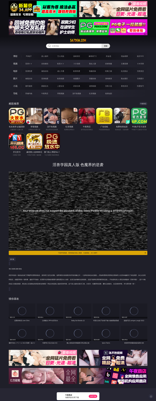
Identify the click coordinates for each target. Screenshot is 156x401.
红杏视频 (92, 93)
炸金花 (108, 56)
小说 (15, 86)
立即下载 (93, 396)
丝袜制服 (108, 63)
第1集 (12, 259)
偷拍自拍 (44, 71)
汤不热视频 (76, 93)
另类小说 (108, 86)
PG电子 (29, 56)
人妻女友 (60, 86)
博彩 (15, 56)
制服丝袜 (92, 71)
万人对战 (60, 56)
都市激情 (28, 86)
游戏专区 (76, 56)
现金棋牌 (124, 56)
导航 (15, 93)
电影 (15, 71)
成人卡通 (60, 71)
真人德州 (44, 56)
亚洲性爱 (28, 71)
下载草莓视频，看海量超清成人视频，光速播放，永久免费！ (102, 253)
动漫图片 (76, 78)
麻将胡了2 (93, 56)
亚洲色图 (44, 78)
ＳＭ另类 (140, 63)
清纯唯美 (108, 78)
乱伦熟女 (124, 71)
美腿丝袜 (92, 78)
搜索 (105, 46)
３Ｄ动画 (76, 63)
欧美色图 (60, 78)
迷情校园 (92, 86)
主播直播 (124, 63)
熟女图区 (124, 78)
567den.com (78, 40)
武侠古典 (76, 86)
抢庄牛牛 (140, 56)
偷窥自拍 (28, 78)
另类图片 (140, 78)
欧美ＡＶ (60, 63)
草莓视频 (60, 93)
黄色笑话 (124, 86)
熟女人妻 (92, 63)
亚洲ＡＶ (28, 63)
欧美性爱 (76, 71)
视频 (15, 63)
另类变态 (140, 71)
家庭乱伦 (44, 86)
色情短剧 (108, 93)
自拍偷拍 (44, 63)
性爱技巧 (140, 86)
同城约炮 (28, 93)
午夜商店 (44, 93)
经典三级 (108, 71)
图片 (15, 78)
